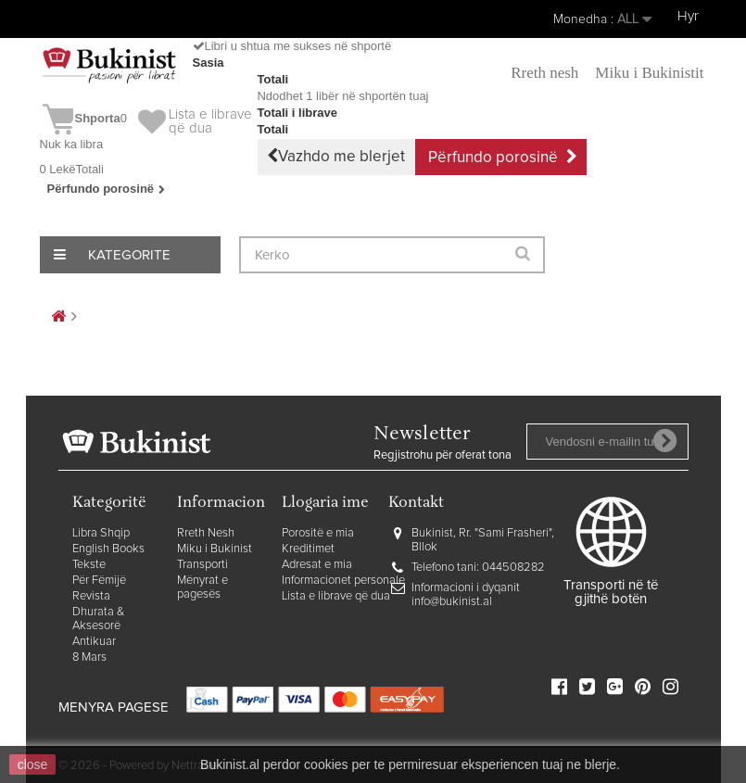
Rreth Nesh (205, 533)
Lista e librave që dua (336, 596)
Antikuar (94, 642)
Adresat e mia (317, 565)
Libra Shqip (101, 533)
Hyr (688, 16)
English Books (108, 549)
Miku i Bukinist (214, 549)
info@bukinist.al (451, 602)
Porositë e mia (318, 533)
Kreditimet (308, 549)
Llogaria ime (325, 503)
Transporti (202, 565)
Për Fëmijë (99, 581)
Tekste (89, 565)
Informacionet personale (343, 581)
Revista (91, 596)
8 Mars (89, 657)
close (33, 764)
